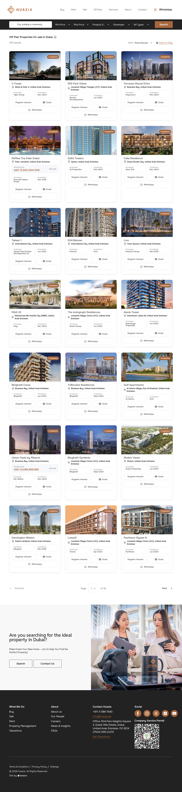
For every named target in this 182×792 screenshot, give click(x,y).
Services (113, 9)
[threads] (156, 713)
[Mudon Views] (147, 439)
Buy (62, 9)
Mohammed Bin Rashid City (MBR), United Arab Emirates (34, 317)
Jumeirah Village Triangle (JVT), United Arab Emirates (91, 88)
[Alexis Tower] (147, 294)
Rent (73, 9)
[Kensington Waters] (35, 519)
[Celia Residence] (147, 140)
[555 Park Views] (91, 65)
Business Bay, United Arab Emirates (144, 87)
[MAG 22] (35, 294)
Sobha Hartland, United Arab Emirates (33, 541)
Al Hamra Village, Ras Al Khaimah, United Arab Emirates (148, 390)
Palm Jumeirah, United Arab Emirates (32, 161)
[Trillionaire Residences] (91, 367)
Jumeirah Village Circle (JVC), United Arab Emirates (90, 317)
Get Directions (101, 736)
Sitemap (54, 766)
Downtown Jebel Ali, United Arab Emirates (147, 315)
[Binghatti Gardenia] (91, 439)
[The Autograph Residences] (91, 294)
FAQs (54, 730)
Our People (57, 716)
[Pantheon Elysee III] (147, 519)
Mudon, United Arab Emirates (141, 461)
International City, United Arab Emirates (33, 243)
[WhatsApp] (35, 110)
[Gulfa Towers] (91, 140)
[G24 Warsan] (91, 222)
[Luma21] (91, 519)
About (128, 9)
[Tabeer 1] (35, 222)
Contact (142, 9)
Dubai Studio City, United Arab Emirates (146, 161)
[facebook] (138, 713)
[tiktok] (165, 713)
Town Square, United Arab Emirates (144, 243)
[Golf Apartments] (147, 367)
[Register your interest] (23, 102)
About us (56, 711)
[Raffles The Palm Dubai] (35, 140)
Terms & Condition (19, 766)
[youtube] (174, 713)
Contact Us (47, 663)
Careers (55, 721)
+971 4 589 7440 (102, 711)
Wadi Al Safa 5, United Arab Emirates (32, 87)
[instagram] (147, 713)
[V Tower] (35, 65)
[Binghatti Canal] (35, 367)
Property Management (22, 726)
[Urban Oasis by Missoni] (35, 439)
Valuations (15, 730)
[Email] (47, 102)
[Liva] (147, 222)
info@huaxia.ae (102, 716)
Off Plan (98, 9)
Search (164, 24)
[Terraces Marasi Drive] (147, 65)
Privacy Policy (39, 766)
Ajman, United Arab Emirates (84, 161)
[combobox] (33, 24)
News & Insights (60, 726)
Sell (85, 9)
